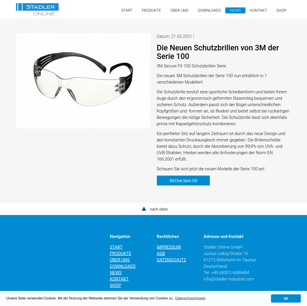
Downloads (209, 10)
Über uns (179, 10)
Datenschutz (171, 259)
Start (126, 10)
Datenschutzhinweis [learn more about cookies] (190, 298)
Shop (281, 10)
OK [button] (286, 298)
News (235, 10)
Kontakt (258, 10)
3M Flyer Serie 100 (183, 180)
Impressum (169, 247)
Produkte (151, 10)
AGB (161, 253)
